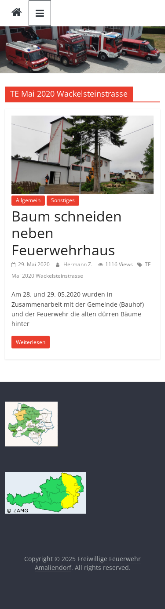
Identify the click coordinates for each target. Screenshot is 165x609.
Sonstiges (63, 200)
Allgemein (28, 200)
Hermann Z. (78, 264)
